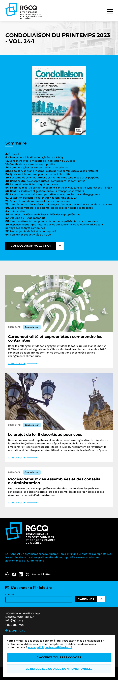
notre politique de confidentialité (50, 647)
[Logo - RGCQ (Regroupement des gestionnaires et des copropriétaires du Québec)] (23, 11)
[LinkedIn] (21, 574)
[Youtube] (7, 574)
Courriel (9, 594)
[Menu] (110, 11)
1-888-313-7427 (14, 624)
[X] (27, 574)
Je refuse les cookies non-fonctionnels (59, 668)
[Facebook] (14, 574)
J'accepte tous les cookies (59, 657)
